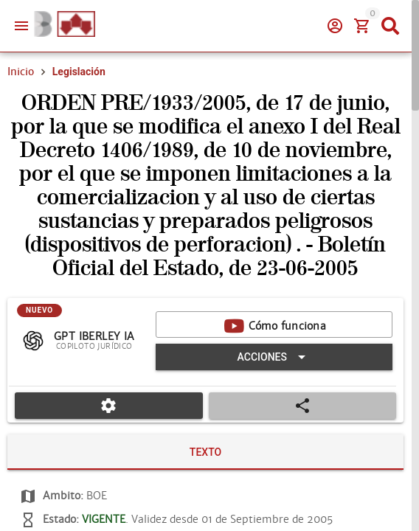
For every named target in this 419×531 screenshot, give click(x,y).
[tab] (205, 452)
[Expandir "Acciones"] (274, 357)
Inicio (20, 71)
